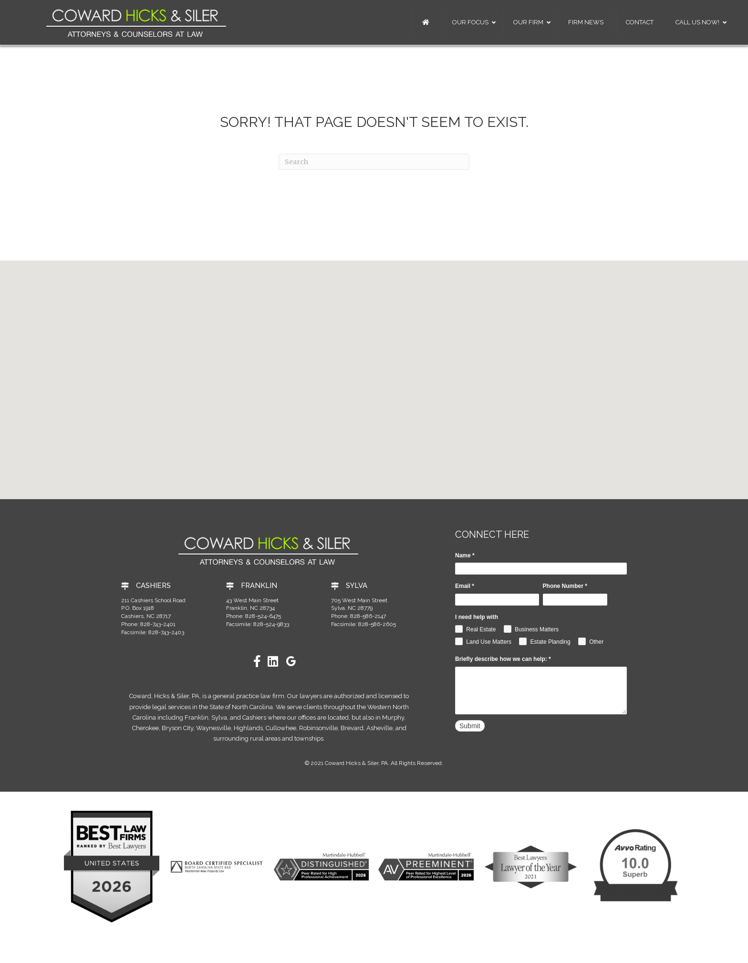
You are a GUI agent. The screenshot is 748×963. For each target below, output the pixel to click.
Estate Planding (544, 641)
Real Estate (475, 629)
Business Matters (531, 629)
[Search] (374, 162)
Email (464, 586)
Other (590, 641)
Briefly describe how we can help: (503, 659)
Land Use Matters (483, 641)
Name (465, 555)
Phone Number (565, 586)
